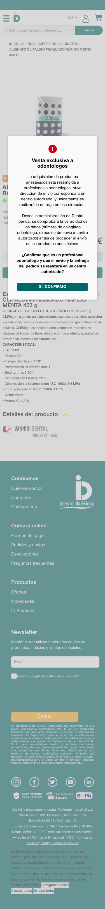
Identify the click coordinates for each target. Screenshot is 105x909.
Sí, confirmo (52, 287)
